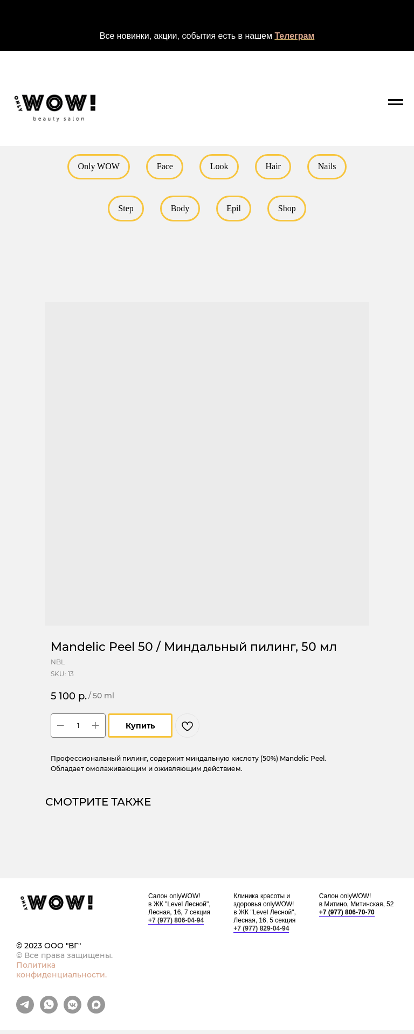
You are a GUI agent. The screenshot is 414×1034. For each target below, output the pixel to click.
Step (123, 210)
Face (163, 167)
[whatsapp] (49, 1014)
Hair (274, 167)
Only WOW (95, 167)
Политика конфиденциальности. (61, 973)
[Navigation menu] (395, 102)
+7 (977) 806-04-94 (176, 924)
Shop (289, 210)
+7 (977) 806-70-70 (347, 916)
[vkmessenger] (72, 1014)
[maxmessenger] (96, 1014)
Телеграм (294, 35)
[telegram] (25, 1014)
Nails (330, 167)
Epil (234, 210)
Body (179, 210)
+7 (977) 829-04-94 (261, 932)
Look (219, 167)
